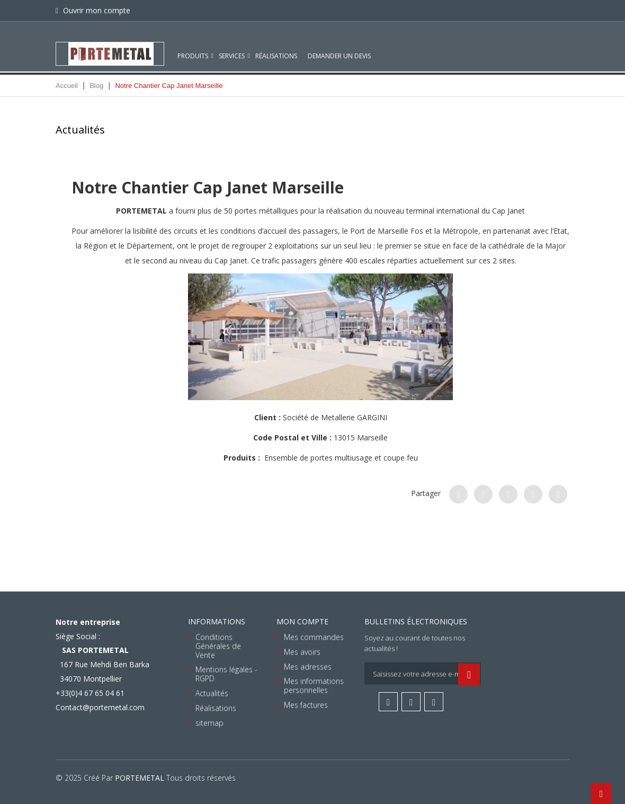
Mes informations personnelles (314, 685)
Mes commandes (314, 637)
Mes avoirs (302, 652)
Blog (96, 86)
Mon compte (302, 621)
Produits (192, 46)
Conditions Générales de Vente (218, 646)
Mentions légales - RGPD (226, 673)
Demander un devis (339, 46)
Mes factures (306, 705)
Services (232, 46)
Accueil (67, 86)
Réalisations (276, 46)
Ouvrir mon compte (95, 10)
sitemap (209, 722)
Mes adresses (308, 666)
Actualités (211, 693)
